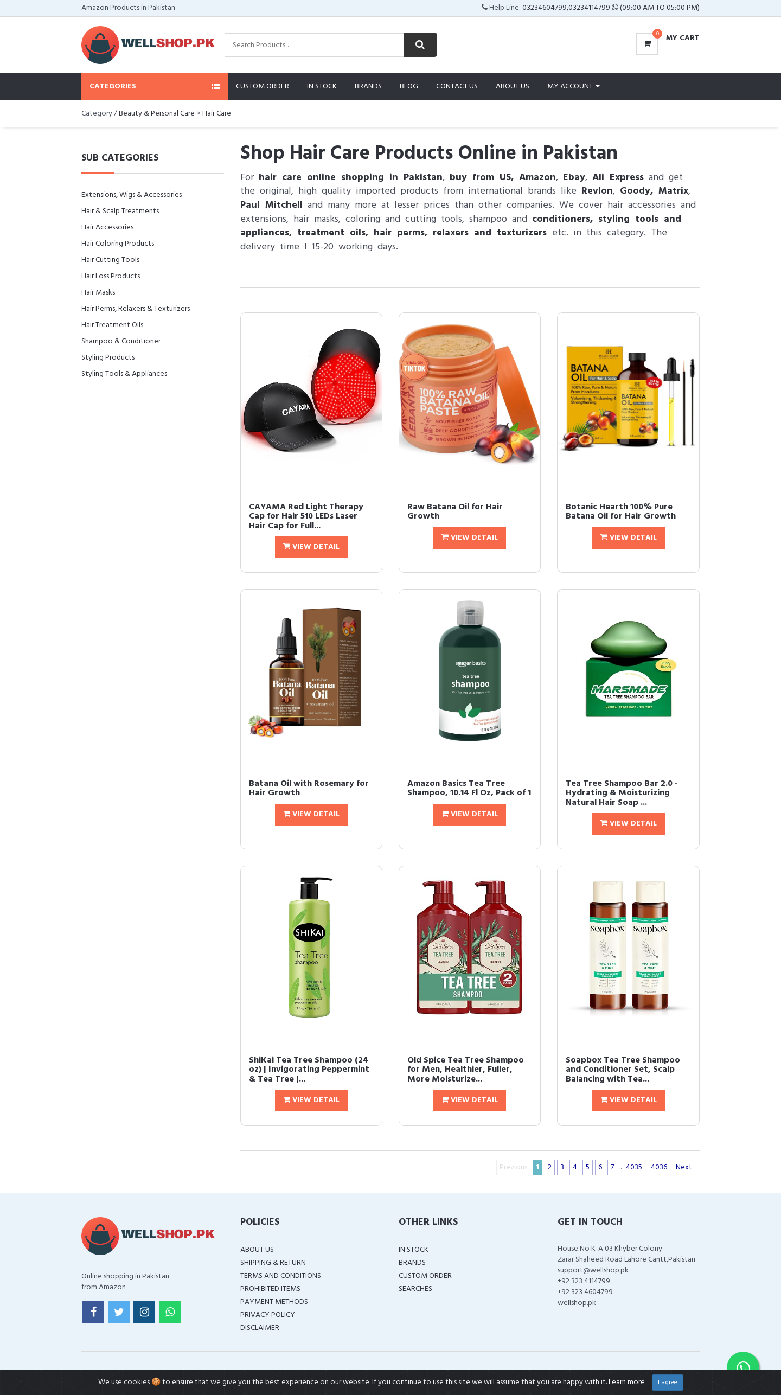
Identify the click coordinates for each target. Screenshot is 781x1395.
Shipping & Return (273, 1263)
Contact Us (457, 86)
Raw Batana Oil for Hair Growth (455, 512)
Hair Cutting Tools (110, 260)
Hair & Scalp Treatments (120, 211)
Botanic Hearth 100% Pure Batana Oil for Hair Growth (621, 512)
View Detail (311, 547)
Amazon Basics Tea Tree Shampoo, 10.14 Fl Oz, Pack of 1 (469, 789)
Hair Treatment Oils (112, 325)
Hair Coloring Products (117, 244)
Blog (409, 86)
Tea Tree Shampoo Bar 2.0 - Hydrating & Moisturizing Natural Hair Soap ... (622, 793)
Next (684, 1167)
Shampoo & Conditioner (121, 341)
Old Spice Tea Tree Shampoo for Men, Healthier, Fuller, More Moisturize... (465, 1069)
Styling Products (108, 357)
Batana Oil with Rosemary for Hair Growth (309, 789)
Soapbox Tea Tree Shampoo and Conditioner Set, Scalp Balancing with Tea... (623, 1069)
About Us (512, 86)
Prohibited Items (270, 1289)
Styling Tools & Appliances (124, 374)
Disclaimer (259, 1328)
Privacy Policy (267, 1315)
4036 (659, 1167)
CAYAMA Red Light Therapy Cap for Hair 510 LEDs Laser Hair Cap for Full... (306, 516)
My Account (573, 86)
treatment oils (331, 233)
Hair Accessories (107, 227)
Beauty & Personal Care (157, 113)
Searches (415, 1289)
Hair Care (216, 113)
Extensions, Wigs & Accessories (131, 195)
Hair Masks (98, 292)
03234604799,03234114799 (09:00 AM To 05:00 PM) (611, 8)
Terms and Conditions (280, 1276)
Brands (368, 86)
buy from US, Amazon (503, 177)
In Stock (322, 86)
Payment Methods (274, 1302)
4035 (634, 1167)
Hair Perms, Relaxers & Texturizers (135, 309)
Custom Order (262, 86)
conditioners (561, 219)
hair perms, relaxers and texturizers (460, 233)
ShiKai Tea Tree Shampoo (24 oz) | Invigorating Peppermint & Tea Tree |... (309, 1069)
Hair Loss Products (110, 276)
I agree (667, 1382)
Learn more (627, 1382)
